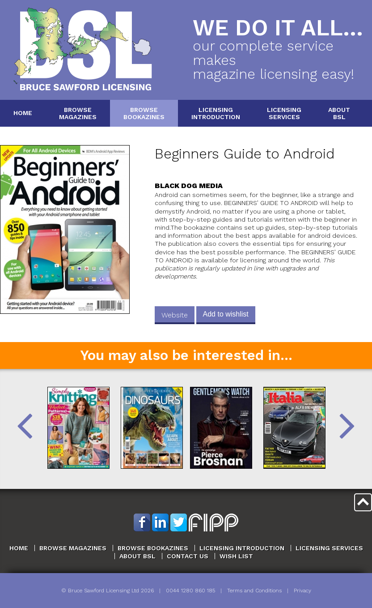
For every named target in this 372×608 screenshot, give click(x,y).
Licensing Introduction (241, 548)
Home (22, 112)
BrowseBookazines (144, 113)
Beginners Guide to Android (244, 154)
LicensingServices (284, 113)
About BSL (137, 556)
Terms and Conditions (254, 590)
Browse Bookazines (153, 548)
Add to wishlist (226, 314)
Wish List (236, 556)
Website (174, 315)
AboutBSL (339, 113)
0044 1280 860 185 (190, 590)
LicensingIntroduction (215, 113)
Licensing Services (329, 548)
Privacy (302, 590)
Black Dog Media (189, 185)
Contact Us (187, 556)
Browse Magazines (72, 548)
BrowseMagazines (78, 113)
